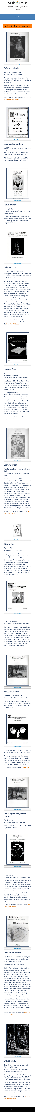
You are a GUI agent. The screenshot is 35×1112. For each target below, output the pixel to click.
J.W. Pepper (25, 768)
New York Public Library (11, 99)
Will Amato (23, 1109)
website (13, 322)
